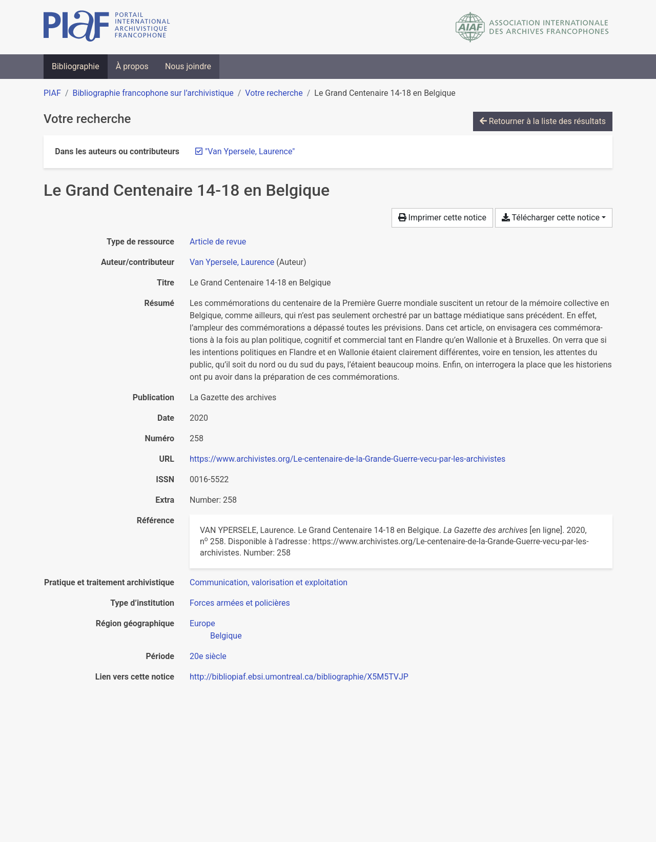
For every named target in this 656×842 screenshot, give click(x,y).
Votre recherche (273, 93)
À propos (132, 66)
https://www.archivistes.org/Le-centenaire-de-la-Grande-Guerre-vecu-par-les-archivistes (347, 459)
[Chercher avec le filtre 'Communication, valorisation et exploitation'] (268, 582)
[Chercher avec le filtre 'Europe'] (202, 623)
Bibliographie (75, 66)
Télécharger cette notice (551, 217)
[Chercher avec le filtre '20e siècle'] (208, 656)
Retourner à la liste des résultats (543, 121)
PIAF (52, 93)
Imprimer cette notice (442, 217)
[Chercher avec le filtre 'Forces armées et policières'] (240, 603)
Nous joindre (188, 66)
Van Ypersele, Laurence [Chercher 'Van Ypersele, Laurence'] (232, 262)
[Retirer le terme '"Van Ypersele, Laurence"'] (250, 151)
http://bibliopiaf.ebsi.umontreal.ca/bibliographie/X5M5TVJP (299, 677)
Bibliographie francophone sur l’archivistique (152, 93)
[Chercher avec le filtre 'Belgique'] (226, 636)
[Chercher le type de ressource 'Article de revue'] (218, 242)
